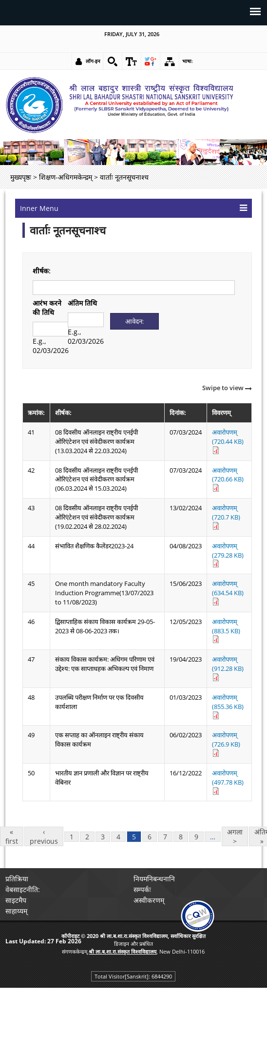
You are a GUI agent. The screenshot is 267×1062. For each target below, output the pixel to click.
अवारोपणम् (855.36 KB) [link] (228, 706)
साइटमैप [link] (15, 900)
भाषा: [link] (187, 61)
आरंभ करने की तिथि (47, 307)
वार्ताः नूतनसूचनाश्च (68, 230)
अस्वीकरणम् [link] (149, 900)
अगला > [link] (235, 836)
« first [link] (11, 836)
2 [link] (87, 836)
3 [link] (103, 836)
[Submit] (134, 321)
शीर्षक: (42, 270)
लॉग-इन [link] (93, 61)
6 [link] (150, 836)
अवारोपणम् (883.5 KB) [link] (226, 630)
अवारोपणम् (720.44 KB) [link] (228, 441)
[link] (112, 61)
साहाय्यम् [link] (16, 911)
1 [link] (72, 836)
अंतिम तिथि (82, 303)
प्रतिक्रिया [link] (16, 878)
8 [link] (181, 836)
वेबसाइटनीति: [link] (22, 889)
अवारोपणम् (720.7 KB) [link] (226, 516)
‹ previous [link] (44, 836)
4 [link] (118, 836)
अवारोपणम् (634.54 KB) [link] (228, 592)
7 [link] (165, 836)
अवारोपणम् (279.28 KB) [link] (228, 554)
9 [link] (196, 836)
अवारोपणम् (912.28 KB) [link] (228, 668)
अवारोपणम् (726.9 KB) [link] (226, 743)
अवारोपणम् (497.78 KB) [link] (228, 782)
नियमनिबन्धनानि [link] (154, 878)
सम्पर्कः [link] (142, 889)
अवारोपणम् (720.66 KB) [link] (228, 479)
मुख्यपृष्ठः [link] (20, 177)
